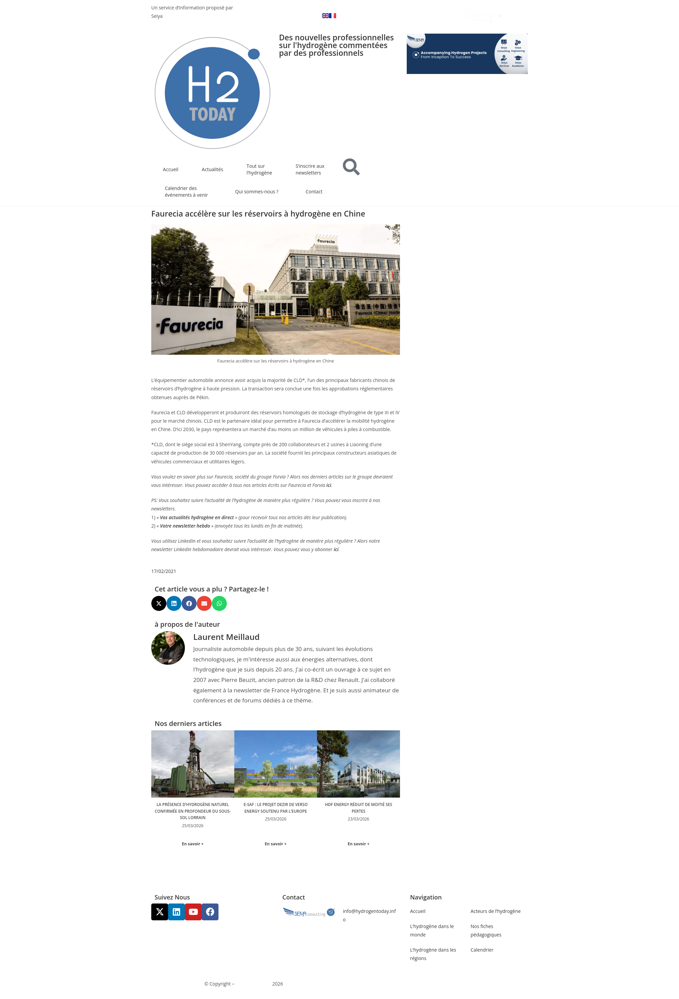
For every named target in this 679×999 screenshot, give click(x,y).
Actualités (212, 169)
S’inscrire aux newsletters (309, 169)
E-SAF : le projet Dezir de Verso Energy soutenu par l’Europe (276, 810)
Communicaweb (253, 984)
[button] (158, 603)
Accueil (170, 169)
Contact (314, 191)
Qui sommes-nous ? (257, 191)
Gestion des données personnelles (424, 984)
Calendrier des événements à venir (186, 191)
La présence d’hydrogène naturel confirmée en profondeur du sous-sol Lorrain (193, 814)
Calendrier (482, 951)
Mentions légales (361, 984)
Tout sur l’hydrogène (259, 169)
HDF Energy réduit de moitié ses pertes (358, 807)
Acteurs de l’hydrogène (496, 912)
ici (328, 485)
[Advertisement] (467, 293)
